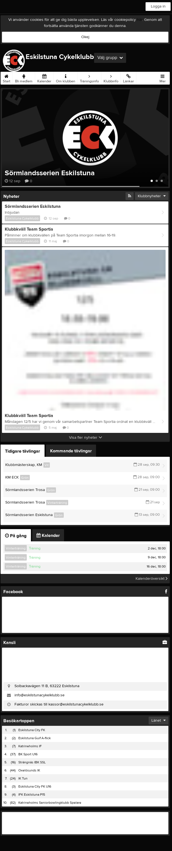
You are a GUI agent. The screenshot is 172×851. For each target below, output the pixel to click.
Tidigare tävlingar (22, 451)
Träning (34, 548)
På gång (15, 536)
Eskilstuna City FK (31, 730)
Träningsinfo (89, 77)
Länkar (128, 77)
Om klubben (65, 77)
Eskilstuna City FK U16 (34, 786)
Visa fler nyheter (85, 437)
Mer (162, 77)
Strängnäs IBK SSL (32, 762)
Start (6, 77)
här (139, 19)
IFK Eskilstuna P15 (31, 794)
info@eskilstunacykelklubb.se (39, 695)
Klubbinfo (111, 77)
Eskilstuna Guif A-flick (34, 738)
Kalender (44, 77)
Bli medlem (24, 77)
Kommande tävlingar (71, 451)
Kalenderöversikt (152, 578)
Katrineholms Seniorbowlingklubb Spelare (49, 802)
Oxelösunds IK (29, 770)
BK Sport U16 (28, 754)
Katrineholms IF (30, 746)
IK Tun (23, 778)
